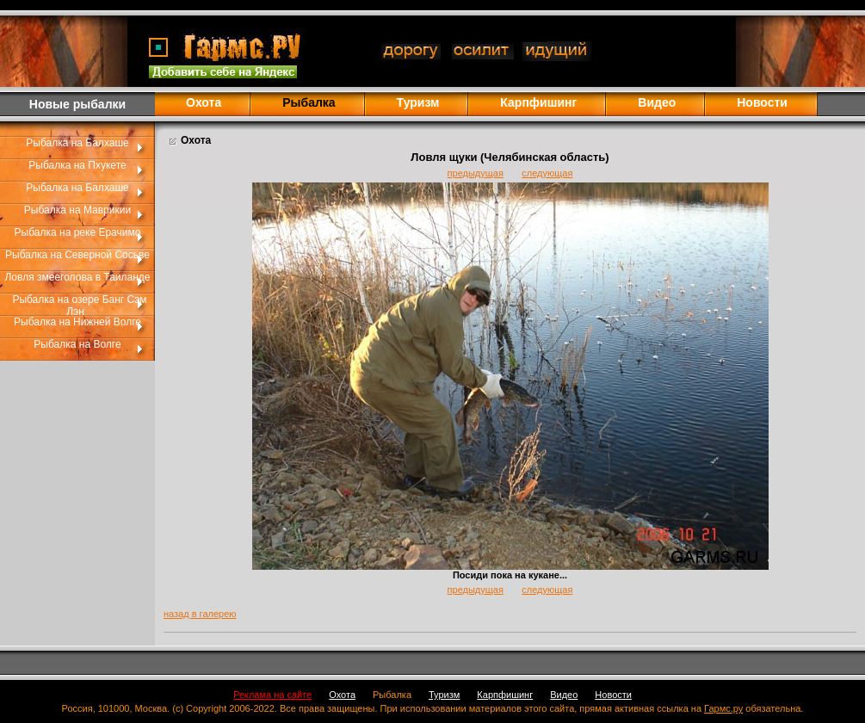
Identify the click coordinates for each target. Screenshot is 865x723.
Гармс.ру (723, 708)
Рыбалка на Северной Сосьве (77, 255)
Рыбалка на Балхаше (77, 143)
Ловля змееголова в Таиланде (77, 277)
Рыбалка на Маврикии (77, 210)
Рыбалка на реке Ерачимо (78, 232)
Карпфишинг (538, 102)
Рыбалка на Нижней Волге (77, 322)
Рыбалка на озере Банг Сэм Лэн (79, 306)
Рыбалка (392, 694)
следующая (547, 173)
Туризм (418, 102)
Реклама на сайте (272, 694)
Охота (203, 102)
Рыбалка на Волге (77, 344)
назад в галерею (200, 614)
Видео (657, 102)
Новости (762, 102)
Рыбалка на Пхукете (77, 165)
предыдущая (476, 173)
